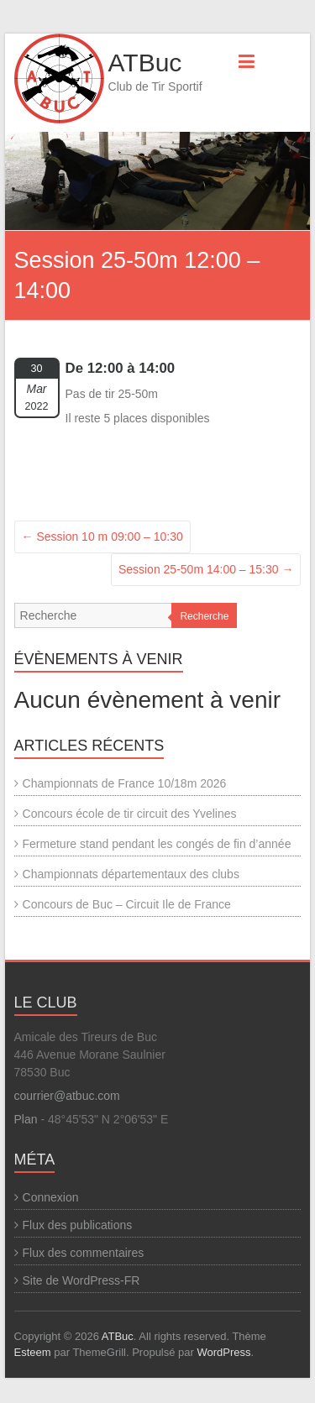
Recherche (204, 616)
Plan (26, 1119)
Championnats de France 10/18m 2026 (125, 783)
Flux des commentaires (83, 1252)
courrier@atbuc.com (67, 1095)
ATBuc (145, 62)
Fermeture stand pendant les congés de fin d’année (157, 844)
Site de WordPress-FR (81, 1280)
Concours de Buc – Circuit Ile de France (127, 904)
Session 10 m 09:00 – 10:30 (102, 536)
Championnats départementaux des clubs (131, 874)
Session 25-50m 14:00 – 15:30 (206, 569)
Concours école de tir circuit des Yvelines (130, 813)
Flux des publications (78, 1225)
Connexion (51, 1197)
